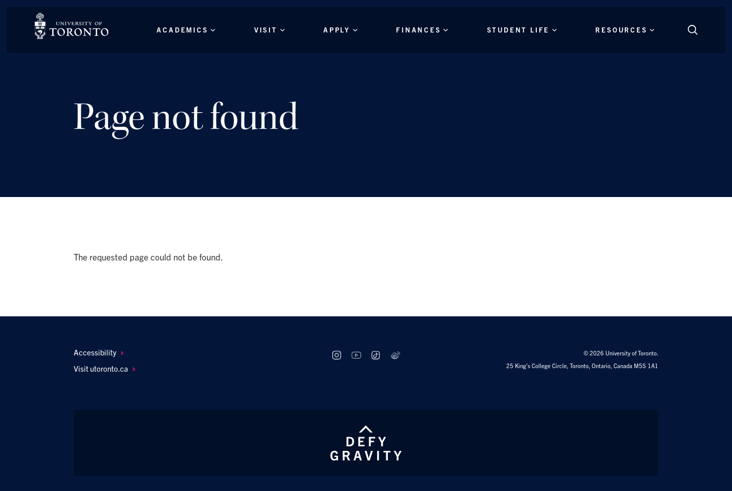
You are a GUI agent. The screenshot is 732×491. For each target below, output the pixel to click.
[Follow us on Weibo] (395, 355)
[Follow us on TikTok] (376, 355)
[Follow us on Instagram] (336, 355)
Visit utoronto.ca (104, 368)
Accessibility (99, 352)
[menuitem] (193, 352)
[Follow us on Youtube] (356, 355)
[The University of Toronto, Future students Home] (71, 26)
